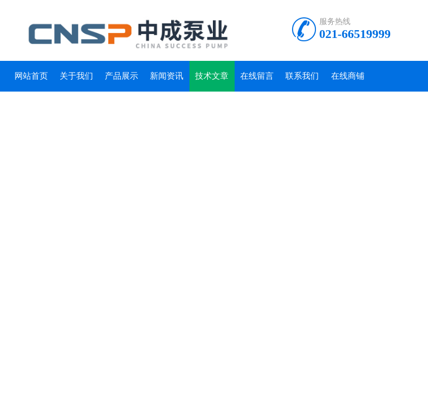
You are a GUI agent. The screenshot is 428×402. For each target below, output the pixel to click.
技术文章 (211, 75)
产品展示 (121, 75)
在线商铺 (347, 75)
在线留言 (257, 75)
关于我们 (76, 75)
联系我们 (302, 75)
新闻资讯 (166, 75)
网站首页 (31, 75)
